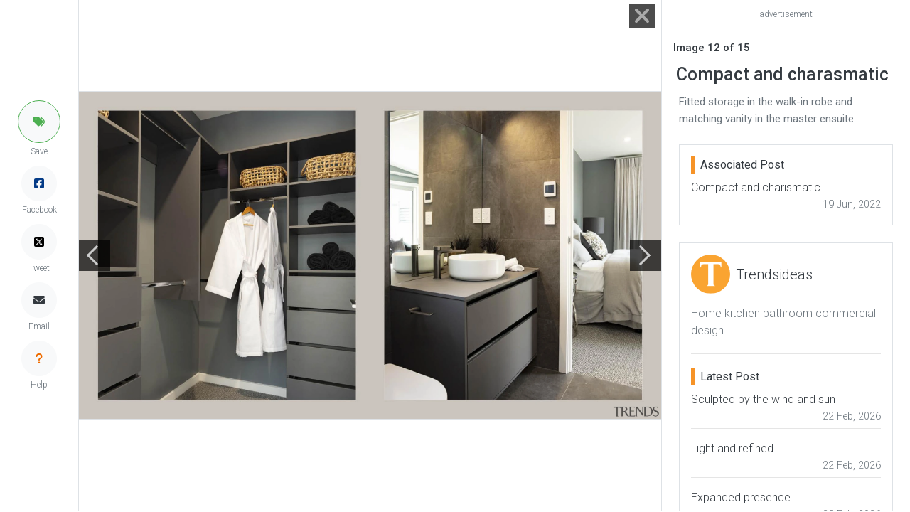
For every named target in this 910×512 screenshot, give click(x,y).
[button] (39, 121)
